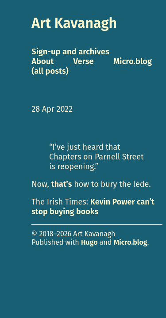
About (42, 61)
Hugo (89, 242)
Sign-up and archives (70, 52)
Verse (83, 61)
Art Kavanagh (74, 23)
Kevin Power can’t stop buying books (92, 206)
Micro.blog (130, 242)
